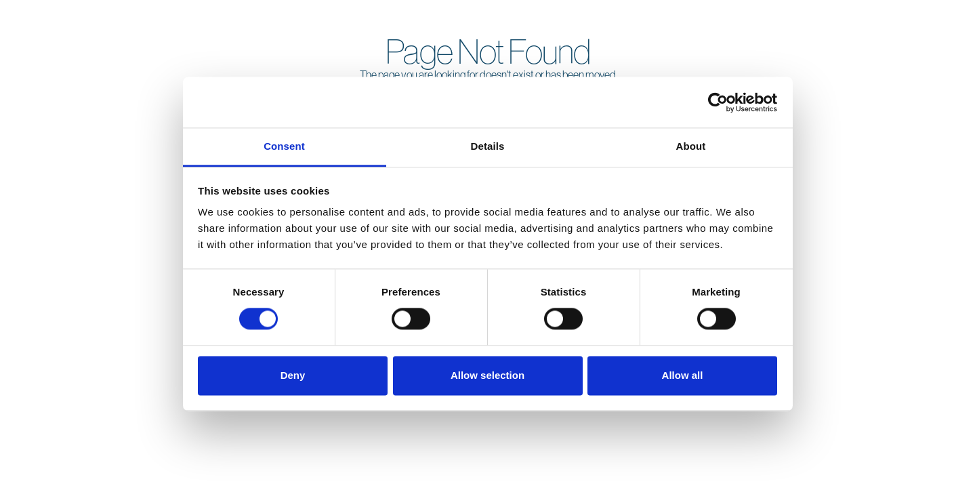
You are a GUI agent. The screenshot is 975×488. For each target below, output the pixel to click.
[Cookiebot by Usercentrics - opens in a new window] (718, 102)
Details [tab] (488, 146)
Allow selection (487, 375)
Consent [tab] (284, 146)
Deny (293, 375)
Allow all (682, 375)
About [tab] (691, 146)
